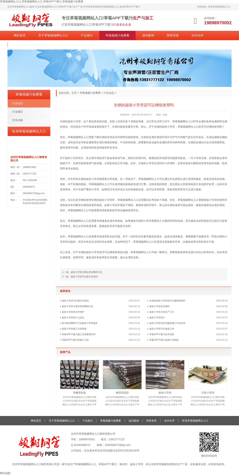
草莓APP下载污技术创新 (161, 334)
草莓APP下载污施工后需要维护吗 (78, 334)
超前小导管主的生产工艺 (161, 312)
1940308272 (83, 444)
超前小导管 (165, 392)
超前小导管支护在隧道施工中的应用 (167, 323)
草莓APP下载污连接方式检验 (164, 340)
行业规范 (17, 111)
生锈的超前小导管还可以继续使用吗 (167, 300)
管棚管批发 (79, 392)
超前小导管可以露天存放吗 (84, 276)
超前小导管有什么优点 (73, 317)
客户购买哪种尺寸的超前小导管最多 (80, 323)
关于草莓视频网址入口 (53, 35)
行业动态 (109, 92)
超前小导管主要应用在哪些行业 (86, 272)
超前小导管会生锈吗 (159, 306)
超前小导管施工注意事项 (74, 328)
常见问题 (17, 120)
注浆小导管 (207, 392)
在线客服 (201, 6)
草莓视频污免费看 (117, 35)
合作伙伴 (197, 35)
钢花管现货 (122, 392)
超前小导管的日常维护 (73, 312)
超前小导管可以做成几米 (161, 328)
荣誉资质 (173, 35)
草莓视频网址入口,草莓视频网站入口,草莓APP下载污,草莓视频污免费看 (41, 1)
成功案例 (148, 35)
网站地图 (5, 473)
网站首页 (20, 35)
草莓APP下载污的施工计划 (75, 340)
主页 (74, 92)
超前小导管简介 (157, 317)
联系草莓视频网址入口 (219, 6)
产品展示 (87, 35)
